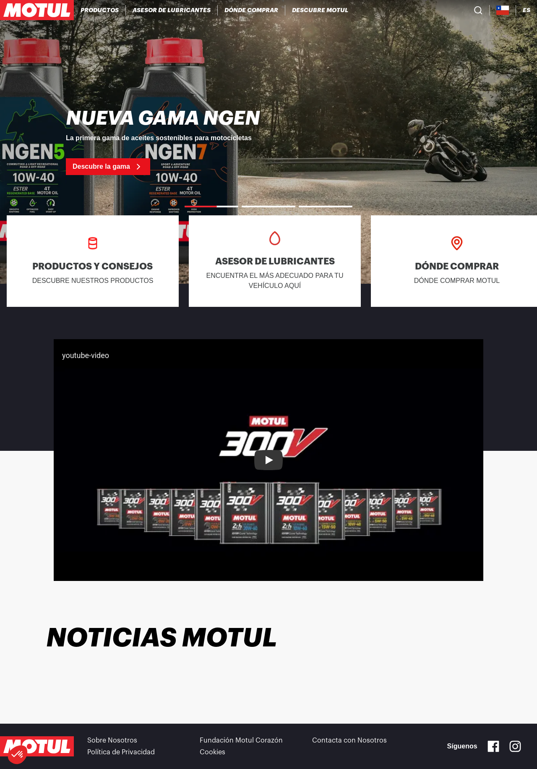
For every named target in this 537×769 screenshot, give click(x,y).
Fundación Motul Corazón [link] (241, 740)
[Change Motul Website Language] (526, 10)
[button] (18, 755)
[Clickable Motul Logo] (37, 10)
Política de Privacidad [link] (121, 752)
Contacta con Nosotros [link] (349, 740)
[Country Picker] (503, 10)
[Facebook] (493, 746)
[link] (268, 142)
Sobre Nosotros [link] (112, 740)
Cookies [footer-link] (212, 752)
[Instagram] (515, 746)
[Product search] (478, 10)
